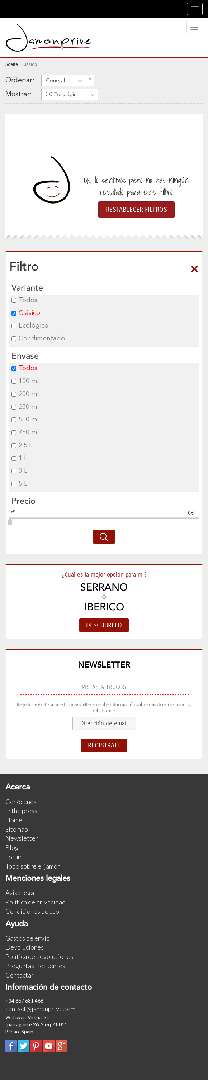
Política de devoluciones (39, 956)
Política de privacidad (35, 902)
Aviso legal (20, 893)
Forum (14, 857)
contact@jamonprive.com (40, 1009)
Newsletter (21, 838)
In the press (21, 810)
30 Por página (63, 94)
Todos (24, 300)
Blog (12, 847)
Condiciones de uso (32, 911)
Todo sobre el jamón (33, 866)
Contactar (19, 975)
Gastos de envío (27, 938)
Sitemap (16, 829)
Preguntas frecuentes (35, 966)
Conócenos (21, 802)
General (55, 80)
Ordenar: (19, 80)
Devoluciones (24, 947)
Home (13, 820)
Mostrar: (18, 94)
